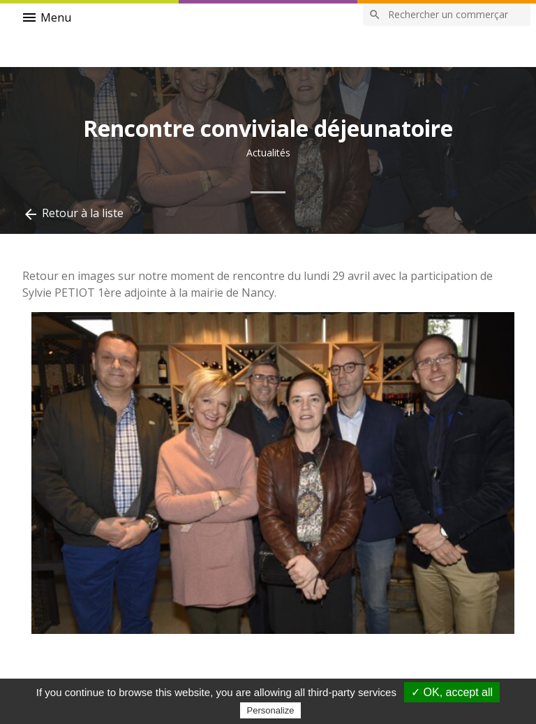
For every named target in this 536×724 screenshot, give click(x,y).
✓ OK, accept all (452, 692)
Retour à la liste (73, 214)
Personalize (271, 710)
